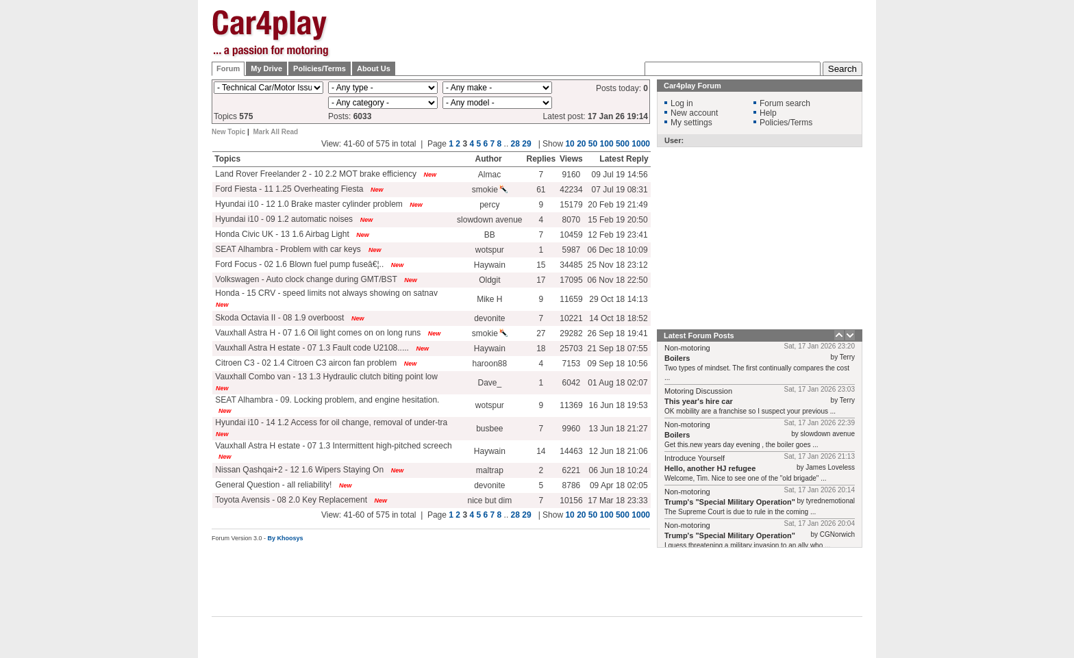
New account (694, 113)
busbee (489, 428)
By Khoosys (285, 538)
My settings (691, 122)
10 (569, 144)
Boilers (677, 358)
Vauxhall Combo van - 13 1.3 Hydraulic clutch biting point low (325, 376)
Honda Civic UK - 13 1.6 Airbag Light (281, 234)
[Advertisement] (931, 215)
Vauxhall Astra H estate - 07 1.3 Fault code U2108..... (311, 348)
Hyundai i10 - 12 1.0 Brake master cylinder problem (308, 204)
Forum (228, 68)
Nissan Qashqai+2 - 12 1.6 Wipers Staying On (298, 469)
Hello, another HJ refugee (709, 468)
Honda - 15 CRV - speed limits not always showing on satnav (325, 293)
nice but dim (489, 500)
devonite (489, 318)
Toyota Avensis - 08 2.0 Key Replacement (290, 500)
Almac (489, 174)
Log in (682, 103)
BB (489, 235)
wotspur (489, 250)
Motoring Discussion (698, 391)
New (430, 174)
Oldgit (489, 280)
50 (592, 144)
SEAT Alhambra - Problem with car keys (288, 249)
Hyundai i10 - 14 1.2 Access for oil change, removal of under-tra (330, 422)
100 (607, 144)
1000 (641, 144)
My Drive (266, 68)
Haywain (489, 265)
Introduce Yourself (694, 458)
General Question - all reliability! (272, 485)
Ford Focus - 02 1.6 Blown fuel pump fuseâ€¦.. (298, 264)
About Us (373, 68)
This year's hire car (698, 401)
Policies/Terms (319, 68)
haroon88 (489, 363)
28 (515, 144)
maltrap (489, 470)
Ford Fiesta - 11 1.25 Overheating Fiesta (288, 189)
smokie (490, 189)
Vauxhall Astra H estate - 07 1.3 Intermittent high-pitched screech (332, 446)
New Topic (228, 132)
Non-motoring (687, 348)
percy (489, 205)
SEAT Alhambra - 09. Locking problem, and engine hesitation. (326, 400)
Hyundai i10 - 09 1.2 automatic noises (283, 219)
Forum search (785, 103)
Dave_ (489, 383)
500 (622, 144)
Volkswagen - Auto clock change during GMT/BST (305, 279)
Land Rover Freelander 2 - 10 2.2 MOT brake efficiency (314, 174)
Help (768, 113)
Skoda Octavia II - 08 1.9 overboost (278, 317)
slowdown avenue (489, 220)
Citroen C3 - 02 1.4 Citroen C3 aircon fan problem (305, 363)
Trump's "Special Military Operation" (729, 502)
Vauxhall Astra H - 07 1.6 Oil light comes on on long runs (317, 333)
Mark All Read (275, 132)
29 (526, 144)
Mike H (489, 299)
